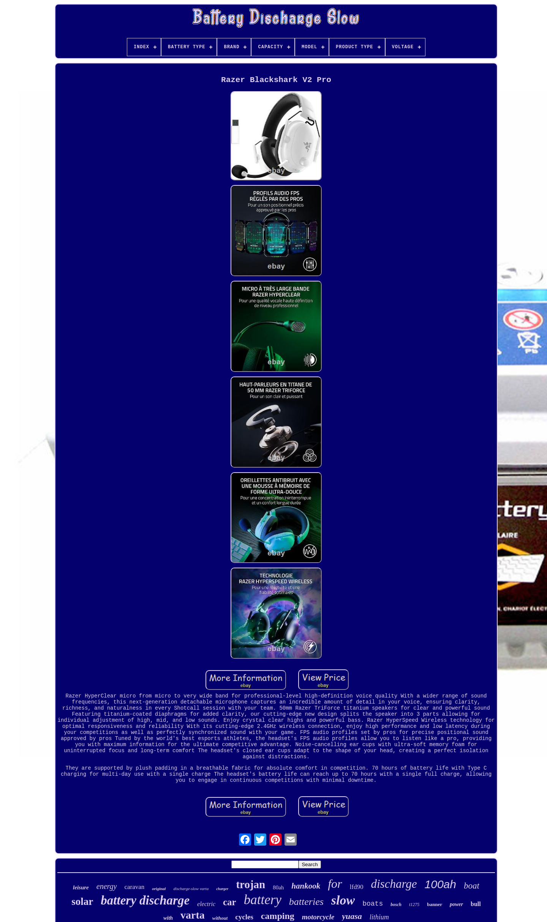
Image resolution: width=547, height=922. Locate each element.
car (229, 902)
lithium (379, 917)
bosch (396, 904)
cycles (244, 917)
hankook (305, 885)
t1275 (414, 904)
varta (192, 915)
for (335, 883)
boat (471, 885)
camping (277, 916)
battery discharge (145, 900)
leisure (81, 887)
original (159, 888)
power (456, 904)
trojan (250, 884)
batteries (306, 901)
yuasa (352, 916)
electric (206, 904)
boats (372, 904)
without (220, 918)
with (168, 918)
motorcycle (318, 917)
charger (222, 889)
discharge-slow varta (191, 888)
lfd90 (357, 886)
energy (106, 886)
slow (343, 900)
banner (434, 904)
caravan (134, 886)
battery (262, 899)
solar (82, 901)
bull (476, 904)
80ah (278, 887)
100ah (440, 884)
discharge (394, 883)
